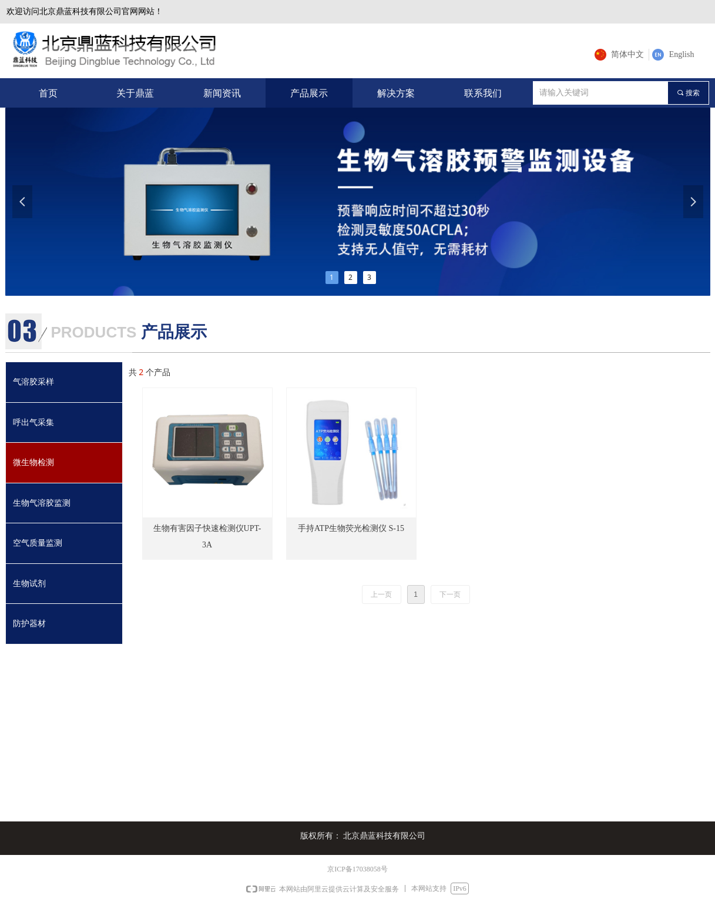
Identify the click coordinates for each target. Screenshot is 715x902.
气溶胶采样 (33, 381)
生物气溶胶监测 (42, 503)
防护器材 (29, 623)
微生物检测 (33, 462)
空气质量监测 (37, 543)
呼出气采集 (33, 422)
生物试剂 (29, 583)
